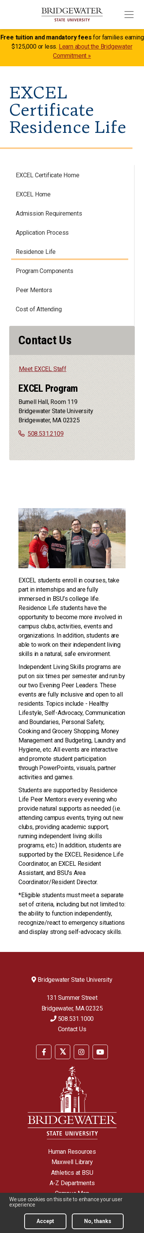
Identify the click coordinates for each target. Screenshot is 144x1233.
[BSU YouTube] (100, 1052)
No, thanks (97, 1221)
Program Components (44, 271)
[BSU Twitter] (62, 1052)
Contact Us (72, 1029)
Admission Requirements (49, 213)
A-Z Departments (72, 1183)
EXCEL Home (33, 194)
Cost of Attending (39, 309)
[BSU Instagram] (81, 1052)
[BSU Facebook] (43, 1052)
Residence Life (36, 251)
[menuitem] (43, 1051)
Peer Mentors (34, 290)
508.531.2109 (46, 433)
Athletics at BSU (72, 1172)
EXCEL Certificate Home (47, 175)
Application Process (42, 232)
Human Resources (72, 1151)
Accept (45, 1221)
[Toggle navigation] (129, 14)
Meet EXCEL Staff (42, 369)
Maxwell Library (72, 1162)
